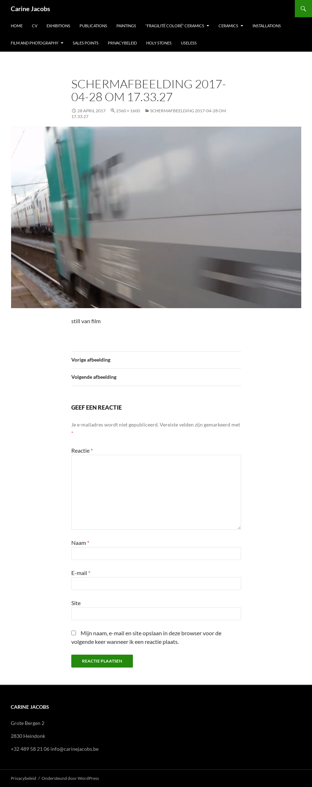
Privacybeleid (122, 43)
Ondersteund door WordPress (70, 778)
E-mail (80, 572)
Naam (80, 542)
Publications (93, 25)
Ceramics (228, 25)
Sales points (86, 43)
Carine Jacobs (30, 9)
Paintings (126, 25)
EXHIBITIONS (58, 25)
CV (34, 25)
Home (17, 25)
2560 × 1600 (128, 110)
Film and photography (34, 43)
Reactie (82, 450)
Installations (267, 25)
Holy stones (159, 43)
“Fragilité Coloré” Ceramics (174, 25)
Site (76, 602)
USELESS (189, 43)
